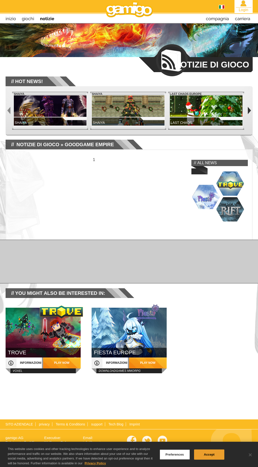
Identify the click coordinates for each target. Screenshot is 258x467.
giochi (28, 18)
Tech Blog (116, 424)
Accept (209, 456)
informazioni (30, 363)
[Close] (250, 456)
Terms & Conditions (70, 424)
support (96, 424)
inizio (11, 18)
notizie (47, 18)
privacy (44, 424)
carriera (242, 18)
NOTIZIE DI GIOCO (37, 144)
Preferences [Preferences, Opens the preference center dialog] (174, 456)
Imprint (134, 424)
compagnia (217, 18)
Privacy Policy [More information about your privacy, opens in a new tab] (95, 465)
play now (61, 363)
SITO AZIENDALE (19, 424)
